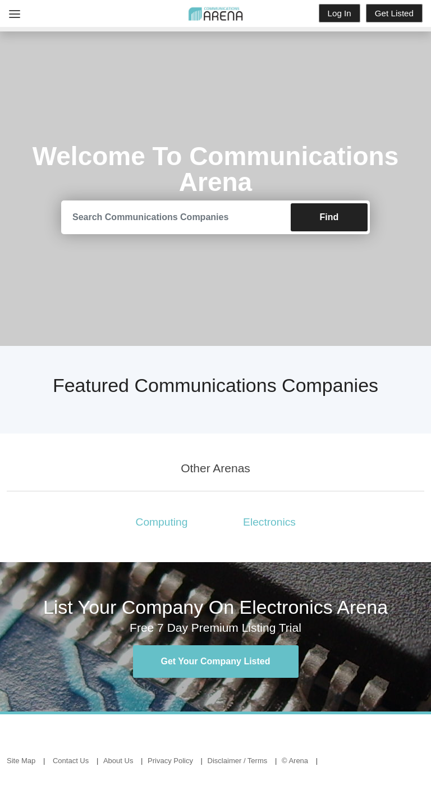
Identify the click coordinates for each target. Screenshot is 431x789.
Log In (339, 13)
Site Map (21, 760)
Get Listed (394, 13)
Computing (162, 522)
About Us (118, 760)
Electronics (269, 522)
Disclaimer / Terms (238, 760)
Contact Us (71, 760)
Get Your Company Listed (215, 661)
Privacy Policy (170, 760)
